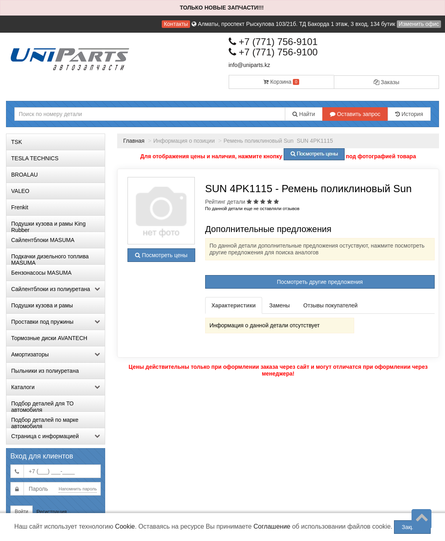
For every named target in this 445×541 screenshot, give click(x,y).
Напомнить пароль (78, 488)
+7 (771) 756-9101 (273, 41)
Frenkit (19, 207)
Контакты (176, 24)
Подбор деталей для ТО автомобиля (42, 405)
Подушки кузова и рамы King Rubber (48, 226)
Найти (303, 114)
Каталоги (55, 387)
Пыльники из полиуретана (45, 371)
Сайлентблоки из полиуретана (55, 289)
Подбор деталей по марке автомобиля (44, 422)
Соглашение (271, 526)
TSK (16, 142)
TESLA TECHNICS (35, 158)
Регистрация (52, 512)
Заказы (387, 82)
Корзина (281, 82)
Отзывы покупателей (330, 305)
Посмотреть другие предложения (320, 282)
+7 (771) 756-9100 (273, 52)
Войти (21, 511)
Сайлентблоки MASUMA (42, 240)
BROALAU (24, 174)
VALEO (20, 191)
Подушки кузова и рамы (42, 305)
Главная (133, 141)
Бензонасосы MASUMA (41, 273)
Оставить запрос (355, 114)
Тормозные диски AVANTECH (49, 338)
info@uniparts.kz (249, 65)
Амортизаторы (55, 354)
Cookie (125, 526)
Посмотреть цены (161, 255)
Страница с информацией (55, 436)
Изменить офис (419, 24)
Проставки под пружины (55, 322)
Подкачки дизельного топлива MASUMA (49, 258)
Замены (279, 305)
